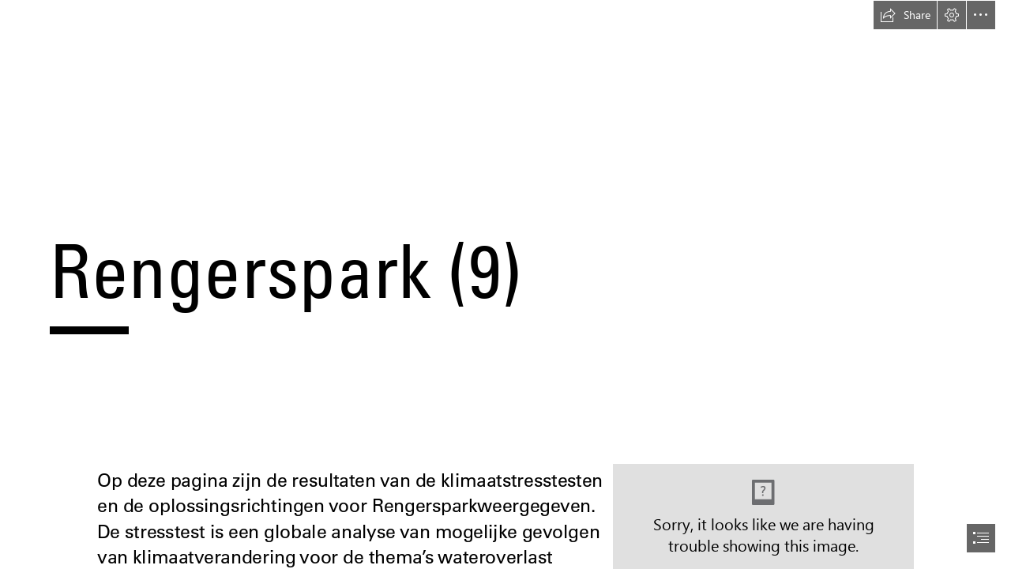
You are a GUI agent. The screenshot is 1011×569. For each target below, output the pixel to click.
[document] (505, 284)
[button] (905, 15)
